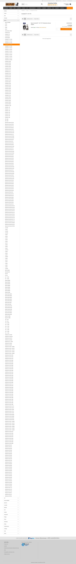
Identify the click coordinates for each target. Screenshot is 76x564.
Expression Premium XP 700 (10, 217)
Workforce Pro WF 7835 (9, 402)
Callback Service (7, 554)
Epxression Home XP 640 (9, 124)
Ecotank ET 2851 (8, 81)
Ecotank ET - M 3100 (8, 54)
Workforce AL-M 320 (8, 339)
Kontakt (5, 546)
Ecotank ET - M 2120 (8, 49)
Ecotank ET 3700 (8, 83)
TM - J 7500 (7, 329)
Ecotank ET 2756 (8, 80)
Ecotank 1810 (7, 32)
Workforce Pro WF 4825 (9, 380)
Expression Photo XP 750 (9, 193)
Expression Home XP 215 (9, 134)
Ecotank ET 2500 (8, 61)
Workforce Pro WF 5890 (9, 390)
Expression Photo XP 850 (9, 197)
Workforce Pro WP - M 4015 (9, 423)
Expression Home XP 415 (9, 170)
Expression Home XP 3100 (9, 146)
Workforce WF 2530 (8, 450)
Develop (19, 8)
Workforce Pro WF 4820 (9, 378)
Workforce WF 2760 (8, 460)
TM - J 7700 (7, 333)
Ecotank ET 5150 (8, 93)
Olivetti (57, 8)
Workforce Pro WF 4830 (9, 382)
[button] (58, 1)
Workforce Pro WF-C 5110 (9, 406)
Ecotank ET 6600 (8, 100)
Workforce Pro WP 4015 (9, 431)
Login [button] (64, 0)
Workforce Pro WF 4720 (9, 372)
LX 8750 (6, 268)
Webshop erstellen (34, 562)
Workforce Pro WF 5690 (9, 389)
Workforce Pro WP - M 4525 (9, 428)
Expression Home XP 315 (9, 149)
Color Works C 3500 (8, 30)
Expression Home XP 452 (9, 175)
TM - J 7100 (7, 326)
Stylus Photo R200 (8, 304)
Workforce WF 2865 (8, 470)
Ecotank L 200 (7, 112)
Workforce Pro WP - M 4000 (9, 421)
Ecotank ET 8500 (8, 102)
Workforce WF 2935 (8, 475)
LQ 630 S (6, 249)
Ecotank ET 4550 (8, 88)
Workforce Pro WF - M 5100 (9, 348)
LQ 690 (6, 253)
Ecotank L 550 (7, 117)
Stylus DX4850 (7, 287)
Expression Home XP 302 (9, 142)
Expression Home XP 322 (9, 154)
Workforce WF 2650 (8, 455)
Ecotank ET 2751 (8, 78)
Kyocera (39, 8)
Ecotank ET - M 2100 (8, 47)
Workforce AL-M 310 (8, 338)
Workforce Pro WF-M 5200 (9, 414)
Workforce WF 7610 (8, 489)
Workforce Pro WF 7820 (9, 399)
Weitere (62, 8)
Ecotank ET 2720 (8, 73)
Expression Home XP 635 (9, 185)
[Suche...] (23, 4)
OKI (53, 8)
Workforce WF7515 (8, 494)
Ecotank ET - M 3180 (8, 59)
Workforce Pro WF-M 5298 (9, 416)
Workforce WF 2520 (8, 448)
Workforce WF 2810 (8, 462)
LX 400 (6, 263)
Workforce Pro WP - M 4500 (9, 426)
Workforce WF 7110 (8, 487)
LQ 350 (6, 236)
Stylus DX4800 (7, 285)
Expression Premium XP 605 (10, 209)
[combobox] (29, 19)
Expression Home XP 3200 (9, 151)
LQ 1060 (6, 227)
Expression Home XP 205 (9, 129)
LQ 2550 (6, 232)
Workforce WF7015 (8, 492)
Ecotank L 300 (7, 115)
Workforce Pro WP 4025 (9, 433)
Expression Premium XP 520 (10, 207)
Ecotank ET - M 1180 (8, 46)
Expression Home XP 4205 (9, 173)
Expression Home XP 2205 (9, 137)
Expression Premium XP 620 (10, 214)
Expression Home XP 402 (9, 163)
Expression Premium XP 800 (10, 222)
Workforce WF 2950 (8, 477)
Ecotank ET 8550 (8, 103)
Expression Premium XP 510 (10, 205)
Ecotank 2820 (7, 37)
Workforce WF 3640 (8, 485)
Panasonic (6, 514)
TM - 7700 (6, 321)
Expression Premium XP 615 (10, 212)
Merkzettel (70, 0)
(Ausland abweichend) (42, 27)
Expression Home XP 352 (9, 161)
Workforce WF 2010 (8, 445)
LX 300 (6, 261)
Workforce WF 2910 (8, 472)
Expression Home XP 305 (9, 144)
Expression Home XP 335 (9, 158)
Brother (6, 8)
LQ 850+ (6, 256)
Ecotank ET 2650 (8, 66)
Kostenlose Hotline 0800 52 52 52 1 (48, 0)
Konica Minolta (32, 8)
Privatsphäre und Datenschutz (9, 552)
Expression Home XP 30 (9, 141)
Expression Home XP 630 (9, 183)
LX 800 (6, 265)
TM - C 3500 (7, 322)
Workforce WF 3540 (8, 482)
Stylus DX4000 (7, 282)
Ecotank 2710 (7, 34)
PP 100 (6, 275)
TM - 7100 (6, 319)
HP (27, 8)
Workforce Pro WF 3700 (9, 355)
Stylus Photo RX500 (8, 312)
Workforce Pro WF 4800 (9, 377)
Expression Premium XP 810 (10, 224)
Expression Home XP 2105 (9, 132)
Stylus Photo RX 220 (8, 305)
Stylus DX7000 (7, 292)
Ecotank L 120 (7, 110)
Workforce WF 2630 (8, 453)
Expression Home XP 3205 (9, 153)
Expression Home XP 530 (9, 180)
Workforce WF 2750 (8, 458)
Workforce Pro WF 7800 (9, 397)
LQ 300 (6, 234)
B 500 (6, 27)
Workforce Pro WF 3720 (9, 356)
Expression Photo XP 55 (9, 192)
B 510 (6, 29)
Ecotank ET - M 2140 (8, 51)
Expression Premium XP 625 (10, 215)
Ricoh (5, 519)
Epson (23, 8)
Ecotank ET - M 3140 (8, 56)
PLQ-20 (6, 273)
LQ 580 (6, 244)
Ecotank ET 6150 (8, 98)
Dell (15, 8)
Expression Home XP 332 (9, 156)
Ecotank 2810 (7, 35)
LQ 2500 (6, 231)
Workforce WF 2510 (8, 446)
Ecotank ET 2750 (8, 76)
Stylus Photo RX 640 (8, 309)
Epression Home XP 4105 (9, 122)
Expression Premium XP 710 (10, 219)
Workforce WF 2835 (8, 465)
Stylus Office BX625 (8, 295)
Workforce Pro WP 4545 (9, 441)
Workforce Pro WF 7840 (9, 404)
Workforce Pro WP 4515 (9, 436)
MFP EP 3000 (7, 270)
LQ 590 (6, 246)
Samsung (5, 521)
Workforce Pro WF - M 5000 (9, 346)
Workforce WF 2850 (8, 467)
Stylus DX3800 (7, 280)
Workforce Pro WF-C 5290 (9, 409)
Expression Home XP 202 (9, 127)
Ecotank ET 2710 (8, 69)
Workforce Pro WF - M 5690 (9, 353)
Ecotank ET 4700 (8, 90)
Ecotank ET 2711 (8, 71)
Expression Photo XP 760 (9, 195)
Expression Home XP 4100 (9, 166)
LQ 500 (6, 239)
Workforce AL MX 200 (8, 336)
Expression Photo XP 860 (9, 198)
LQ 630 (6, 248)
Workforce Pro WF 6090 (9, 394)
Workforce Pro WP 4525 (9, 438)
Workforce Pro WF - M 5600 (9, 351)
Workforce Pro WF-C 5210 (9, 407)
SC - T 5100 (7, 278)
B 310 (6, 25)
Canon (10, 8)
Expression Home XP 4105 (9, 168)
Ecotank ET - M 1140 (8, 42)
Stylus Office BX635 (8, 299)
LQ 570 (6, 243)
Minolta (49, 8)
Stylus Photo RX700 (8, 314)
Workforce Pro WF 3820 (9, 361)
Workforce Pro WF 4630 (9, 368)
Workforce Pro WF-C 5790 (9, 412)
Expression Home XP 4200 (9, 171)
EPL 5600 (6, 119)
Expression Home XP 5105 (9, 178)
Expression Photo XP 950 (9, 200)
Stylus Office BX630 (8, 297)
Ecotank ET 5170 (8, 95)
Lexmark (44, 8)
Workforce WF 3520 (8, 480)
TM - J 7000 (7, 324)
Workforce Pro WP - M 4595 (9, 429)
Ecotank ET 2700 (8, 68)
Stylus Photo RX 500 (8, 307)
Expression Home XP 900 (9, 190)
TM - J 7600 (7, 331)
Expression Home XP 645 (9, 188)
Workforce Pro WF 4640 (9, 370)
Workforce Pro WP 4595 (9, 443)
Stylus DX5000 (7, 288)
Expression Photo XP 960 (9, 202)
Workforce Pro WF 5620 (9, 387)
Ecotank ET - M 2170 (8, 52)
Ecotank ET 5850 (8, 97)
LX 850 (6, 266)
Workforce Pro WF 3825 (9, 363)
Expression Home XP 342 (9, 159)
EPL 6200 (6, 120)
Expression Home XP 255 (9, 139)
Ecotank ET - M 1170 (8, 44)
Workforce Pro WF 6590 (9, 395)
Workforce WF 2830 (8, 463)
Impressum (70, 8)
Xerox (5, 533)
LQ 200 (6, 229)
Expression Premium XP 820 (10, 226)
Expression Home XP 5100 (9, 176)
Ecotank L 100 (7, 107)
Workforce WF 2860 (8, 468)
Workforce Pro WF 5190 (9, 385)
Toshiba (5, 528)
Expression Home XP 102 (9, 125)
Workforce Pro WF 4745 (9, 375)
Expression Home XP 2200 (9, 136)
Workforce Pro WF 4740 (9, 373)
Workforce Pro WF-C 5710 (9, 411)
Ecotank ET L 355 (8, 105)
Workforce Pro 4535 (8, 343)
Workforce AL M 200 (8, 334)
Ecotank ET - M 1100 (8, 39)
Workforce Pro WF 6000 (9, 392)
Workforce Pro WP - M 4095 (9, 424)
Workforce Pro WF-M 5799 (9, 419)
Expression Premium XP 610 (10, 210)
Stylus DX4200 (7, 283)
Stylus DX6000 (7, 290)
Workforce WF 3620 (8, 484)
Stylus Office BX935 (8, 300)
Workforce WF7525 (8, 496)
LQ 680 (6, 251)
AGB (5, 550)
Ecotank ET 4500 (8, 86)
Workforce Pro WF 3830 (9, 365)
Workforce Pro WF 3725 (9, 358)
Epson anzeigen (7, 22)
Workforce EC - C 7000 (9, 341)
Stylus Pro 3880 (7, 317)
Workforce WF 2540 (8, 451)
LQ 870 (6, 260)
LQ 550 (6, 241)
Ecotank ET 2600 (8, 64)
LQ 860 (6, 258)
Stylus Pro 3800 (7, 316)
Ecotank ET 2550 (8, 63)
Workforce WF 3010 (8, 479)
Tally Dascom (6, 526)
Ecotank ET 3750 (8, 85)
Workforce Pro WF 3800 (9, 360)
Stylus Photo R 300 (8, 302)
